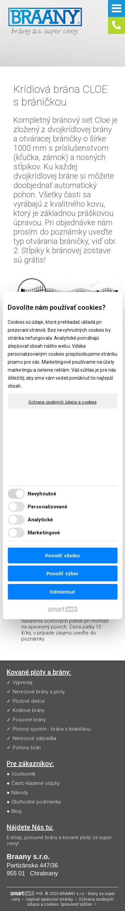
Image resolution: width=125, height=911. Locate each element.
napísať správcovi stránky (49, 899)
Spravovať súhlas (76, 904)
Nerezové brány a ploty (39, 692)
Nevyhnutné (42, 494)
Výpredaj (22, 682)
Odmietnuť (62, 592)
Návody (19, 793)
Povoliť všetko (62, 555)
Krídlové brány (28, 710)
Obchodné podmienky (36, 802)
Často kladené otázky (35, 783)
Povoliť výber (62, 573)
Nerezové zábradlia (34, 738)
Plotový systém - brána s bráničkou (52, 729)
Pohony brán (27, 748)
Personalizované (48, 507)
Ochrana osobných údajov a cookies (62, 402)
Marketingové (44, 533)
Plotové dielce (29, 701)
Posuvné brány (29, 720)
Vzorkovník (23, 774)
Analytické (40, 520)
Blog (16, 811)
